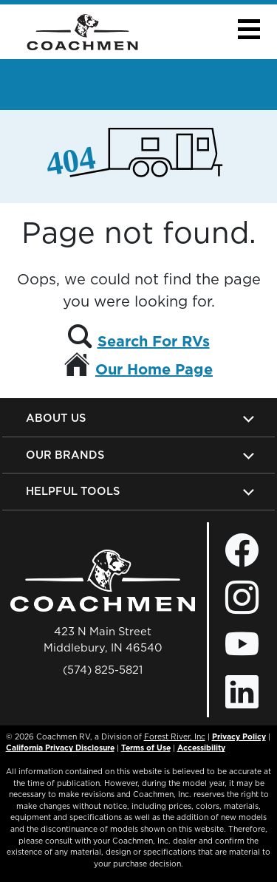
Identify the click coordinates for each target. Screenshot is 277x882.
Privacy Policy (239, 736)
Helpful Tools (73, 491)
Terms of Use (146, 747)
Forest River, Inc (174, 736)
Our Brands (65, 454)
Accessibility (201, 747)
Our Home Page (154, 369)
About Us (56, 417)
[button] (248, 29)
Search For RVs (154, 341)
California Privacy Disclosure (60, 747)
